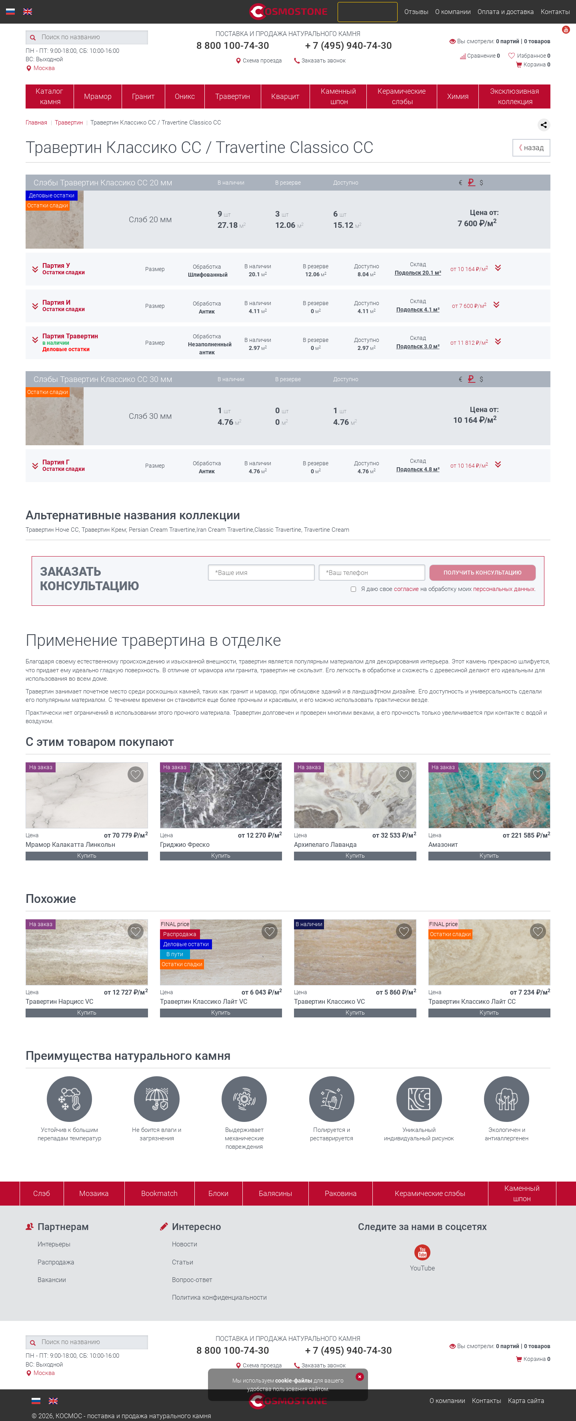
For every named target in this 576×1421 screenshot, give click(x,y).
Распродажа (56, 1262)
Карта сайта (526, 1400)
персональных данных (503, 589)
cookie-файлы (293, 1380)
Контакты (555, 11)
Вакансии (52, 1280)
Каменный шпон (338, 96)
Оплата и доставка (506, 11)
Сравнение (480, 55)
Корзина (537, 64)
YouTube (422, 1258)
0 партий (507, 41)
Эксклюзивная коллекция (514, 96)
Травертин (232, 96)
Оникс (185, 96)
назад (529, 147)
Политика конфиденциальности (219, 1297)
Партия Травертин (70, 336)
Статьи (182, 1262)
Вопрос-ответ (192, 1280)
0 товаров (537, 41)
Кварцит (285, 96)
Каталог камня (49, 96)
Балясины (275, 1193)
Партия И (56, 302)
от (469, 269)
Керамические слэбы (402, 96)
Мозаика (94, 1193)
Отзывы (416, 11)
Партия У (56, 266)
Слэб (41, 1193)
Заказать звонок (324, 60)
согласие (406, 589)
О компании (453, 11)
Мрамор (98, 96)
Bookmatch (159, 1193)
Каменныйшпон (522, 1193)
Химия (458, 96)
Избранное (533, 55)
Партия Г (56, 462)
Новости (184, 1244)
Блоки (218, 1193)
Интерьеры (54, 1244)
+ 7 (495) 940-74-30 (348, 45)
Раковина (341, 1193)
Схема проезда (262, 60)
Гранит (143, 96)
